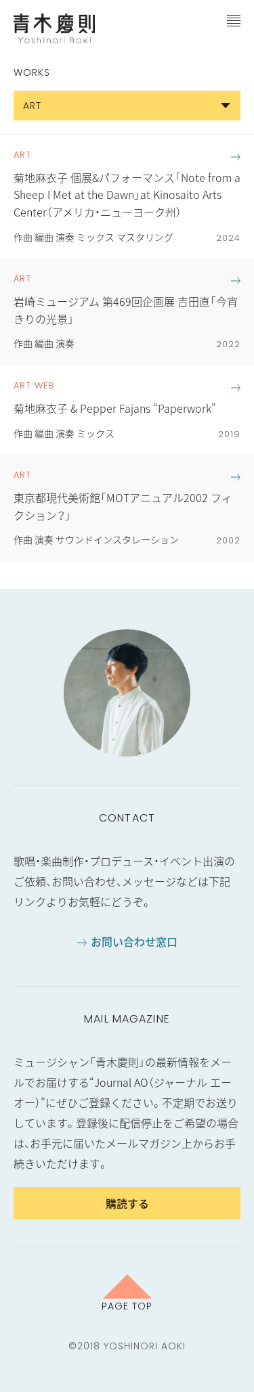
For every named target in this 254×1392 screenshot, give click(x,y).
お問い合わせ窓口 (134, 941)
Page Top (127, 1305)
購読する (127, 1203)
